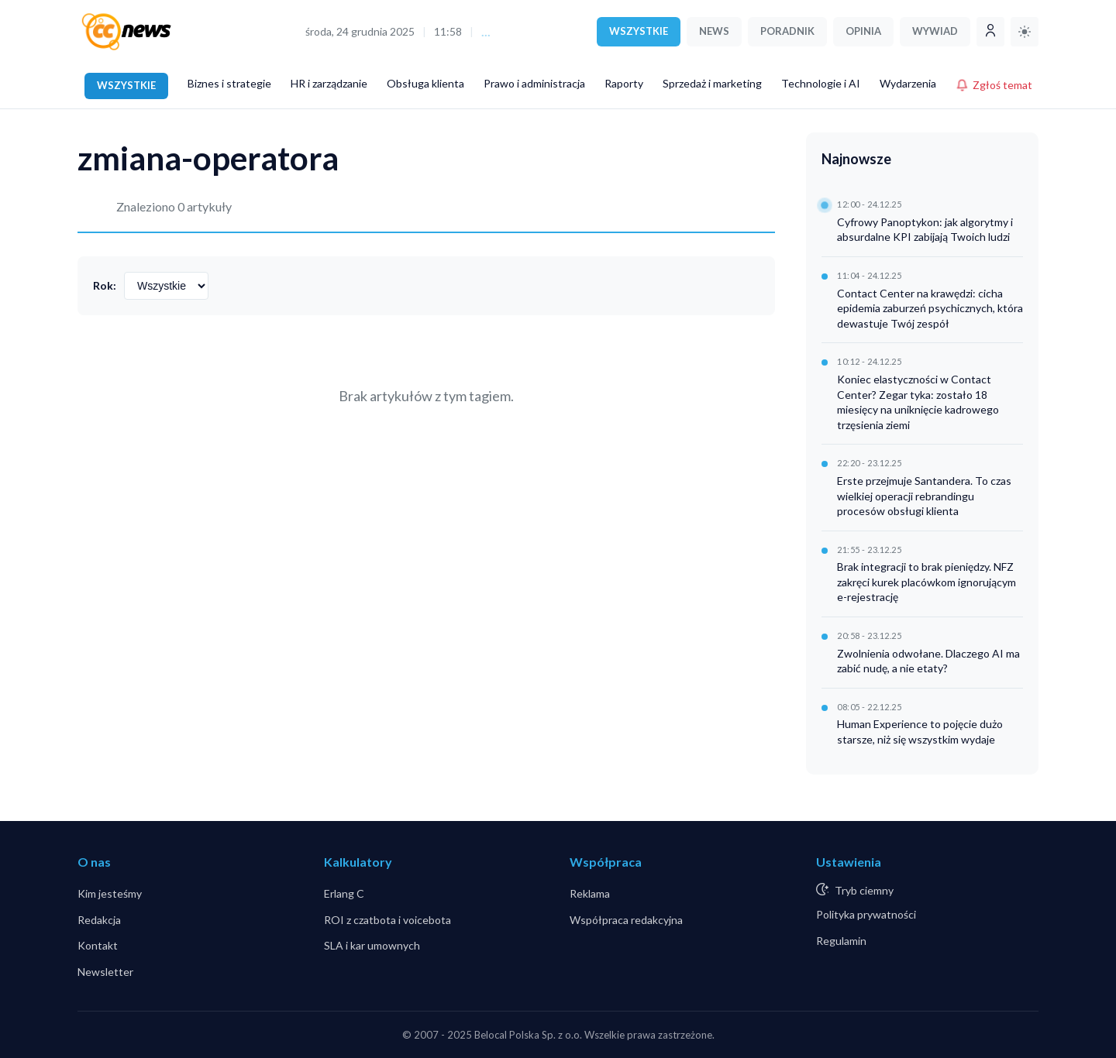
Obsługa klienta (425, 83)
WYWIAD (935, 31)
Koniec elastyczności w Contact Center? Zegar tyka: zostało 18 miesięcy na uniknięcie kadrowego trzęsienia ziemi (918, 402)
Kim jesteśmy (110, 893)
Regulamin (841, 940)
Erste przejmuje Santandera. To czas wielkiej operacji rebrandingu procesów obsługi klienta (924, 495)
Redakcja (99, 919)
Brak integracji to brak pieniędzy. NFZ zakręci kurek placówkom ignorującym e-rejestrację (926, 581)
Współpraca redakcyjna (626, 919)
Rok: (104, 285)
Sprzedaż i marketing (712, 83)
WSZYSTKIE (638, 31)
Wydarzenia (908, 83)
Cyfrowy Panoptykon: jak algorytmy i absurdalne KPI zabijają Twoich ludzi (925, 229)
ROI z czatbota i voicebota (387, 919)
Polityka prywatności (866, 914)
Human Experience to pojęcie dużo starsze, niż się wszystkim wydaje (920, 731)
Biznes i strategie (229, 83)
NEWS (714, 31)
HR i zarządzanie (329, 83)
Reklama (590, 893)
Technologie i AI (820, 83)
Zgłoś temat (994, 84)
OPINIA (863, 31)
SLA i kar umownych (372, 945)
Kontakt (98, 945)
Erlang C (344, 893)
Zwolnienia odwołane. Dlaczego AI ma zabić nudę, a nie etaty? (928, 661)
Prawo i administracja (534, 83)
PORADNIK (787, 31)
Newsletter (105, 971)
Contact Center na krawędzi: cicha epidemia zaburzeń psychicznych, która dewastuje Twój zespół (930, 308)
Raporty (623, 83)
